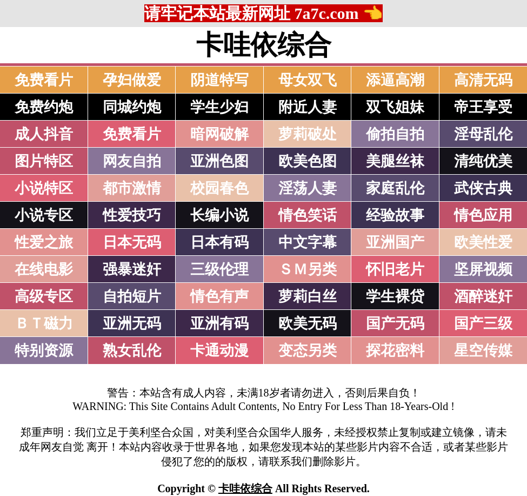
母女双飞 (307, 80)
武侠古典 (483, 188)
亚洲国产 (395, 242)
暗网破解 (219, 134)
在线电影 (44, 269)
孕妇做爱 (132, 80)
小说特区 (44, 188)
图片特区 (44, 161)
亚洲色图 (219, 161)
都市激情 (132, 188)
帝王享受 (483, 107)
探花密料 (395, 350)
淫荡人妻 (307, 188)
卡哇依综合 (245, 488)
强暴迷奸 (132, 269)
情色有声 (219, 296)
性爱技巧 (132, 215)
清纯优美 (483, 161)
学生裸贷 (395, 296)
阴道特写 (219, 80)
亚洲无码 (132, 323)
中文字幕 (307, 242)
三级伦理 (219, 269)
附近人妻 (307, 107)
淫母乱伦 (483, 134)
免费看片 (44, 80)
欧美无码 (307, 323)
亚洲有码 (219, 323)
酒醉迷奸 (483, 296)
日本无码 (132, 242)
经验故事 (395, 215)
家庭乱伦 (395, 188)
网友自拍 (132, 161)
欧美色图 (307, 161)
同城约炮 (132, 107)
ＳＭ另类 (307, 269)
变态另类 (307, 350)
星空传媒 (483, 350)
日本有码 (219, 242)
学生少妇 (219, 107)
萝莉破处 (307, 134)
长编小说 (219, 215)
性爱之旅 (44, 242)
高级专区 (44, 296)
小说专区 (44, 215)
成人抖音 (44, 134)
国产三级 (483, 323)
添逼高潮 (395, 80)
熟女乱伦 (132, 350)
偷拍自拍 (395, 134)
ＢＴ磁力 (44, 323)
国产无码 (395, 323)
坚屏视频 (483, 269)
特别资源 (44, 350)
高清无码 (483, 80)
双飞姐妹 (395, 107)
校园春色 (219, 188)
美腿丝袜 (395, 161)
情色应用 (483, 215)
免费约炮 (44, 107)
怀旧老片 (395, 269)
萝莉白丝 (307, 296)
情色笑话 (307, 215)
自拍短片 (132, 296)
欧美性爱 (483, 242)
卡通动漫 (219, 350)
